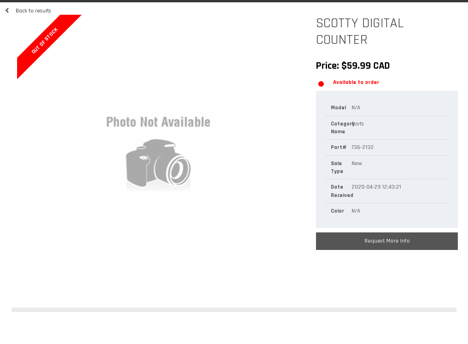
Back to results (28, 10)
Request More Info (387, 240)
